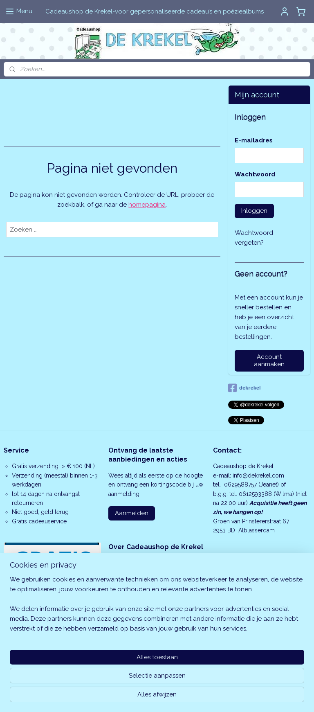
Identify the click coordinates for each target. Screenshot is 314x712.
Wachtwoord (255, 174)
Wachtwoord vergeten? (254, 237)
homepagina (147, 204)
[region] (103, 663)
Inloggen (254, 210)
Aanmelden (131, 513)
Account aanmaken (269, 360)
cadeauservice (48, 521)
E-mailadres (254, 140)
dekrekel (244, 388)
